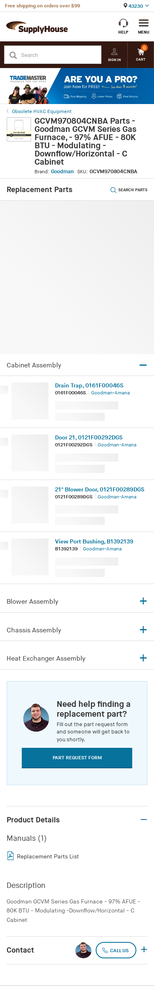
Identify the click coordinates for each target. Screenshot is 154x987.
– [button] (143, 820)
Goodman (62, 171)
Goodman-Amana (110, 393)
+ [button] (143, 950)
